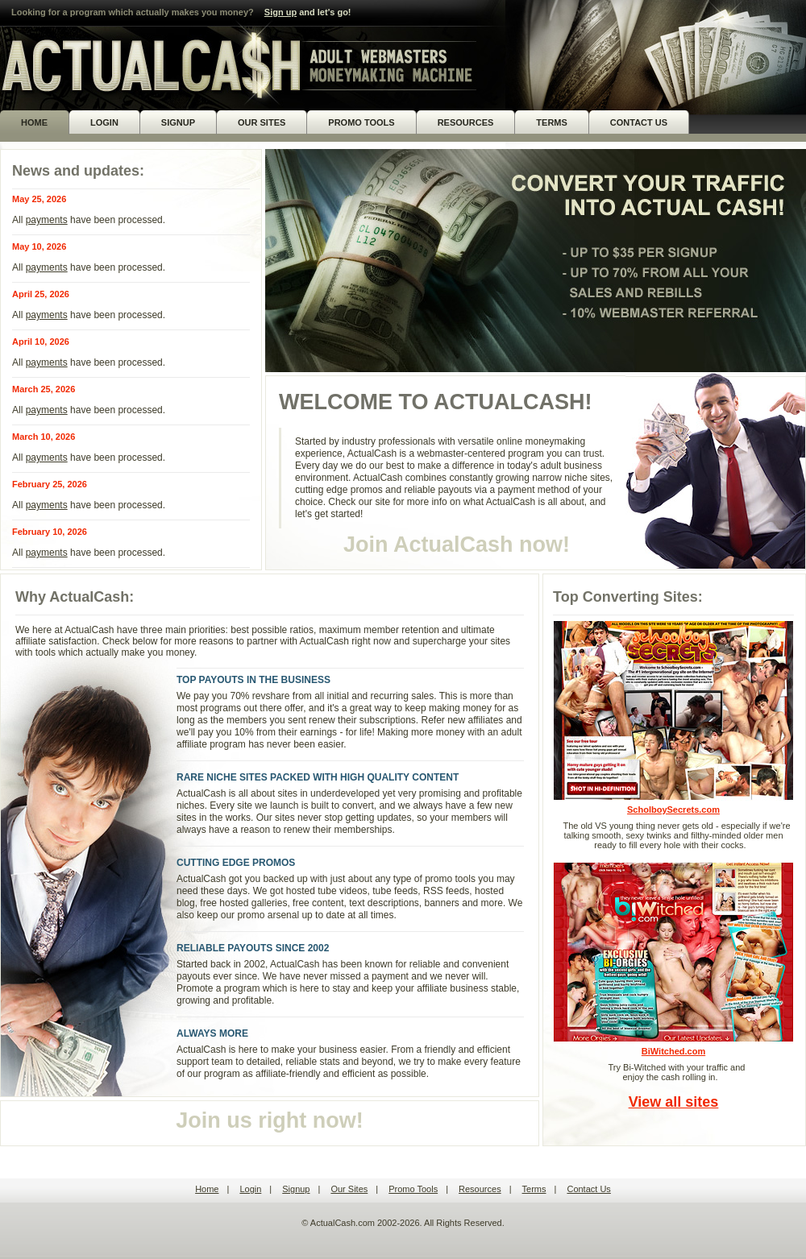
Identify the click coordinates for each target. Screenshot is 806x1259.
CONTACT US (638, 122)
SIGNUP (178, 122)
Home (206, 1189)
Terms (534, 1189)
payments (47, 220)
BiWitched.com (673, 959)
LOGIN (104, 122)
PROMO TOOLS (361, 122)
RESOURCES (466, 122)
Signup (296, 1189)
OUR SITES (261, 122)
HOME (34, 122)
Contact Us (588, 1189)
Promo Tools (413, 1189)
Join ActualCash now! (456, 544)
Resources (480, 1189)
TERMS (551, 122)
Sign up (280, 12)
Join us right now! (269, 1120)
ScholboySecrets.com (673, 717)
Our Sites (349, 1189)
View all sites (674, 1102)
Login (250, 1189)
